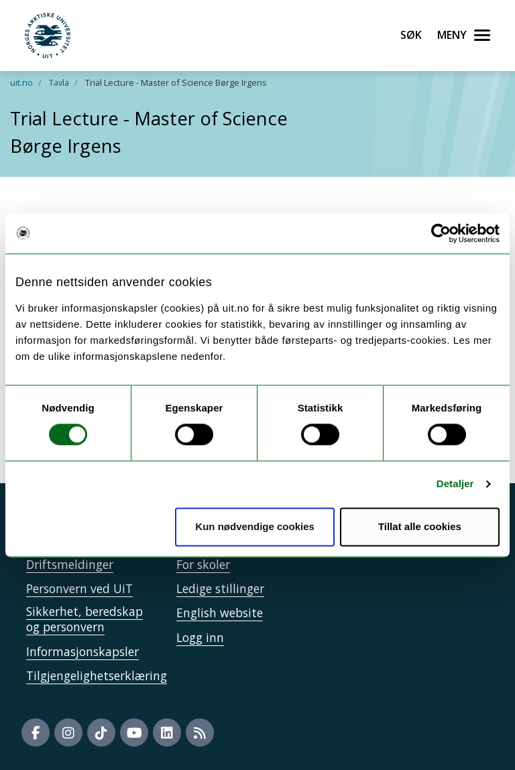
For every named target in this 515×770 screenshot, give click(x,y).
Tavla (59, 82)
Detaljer (455, 484)
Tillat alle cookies (419, 526)
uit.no (21, 82)
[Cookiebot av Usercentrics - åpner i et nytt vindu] (441, 233)
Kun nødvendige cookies (254, 526)
